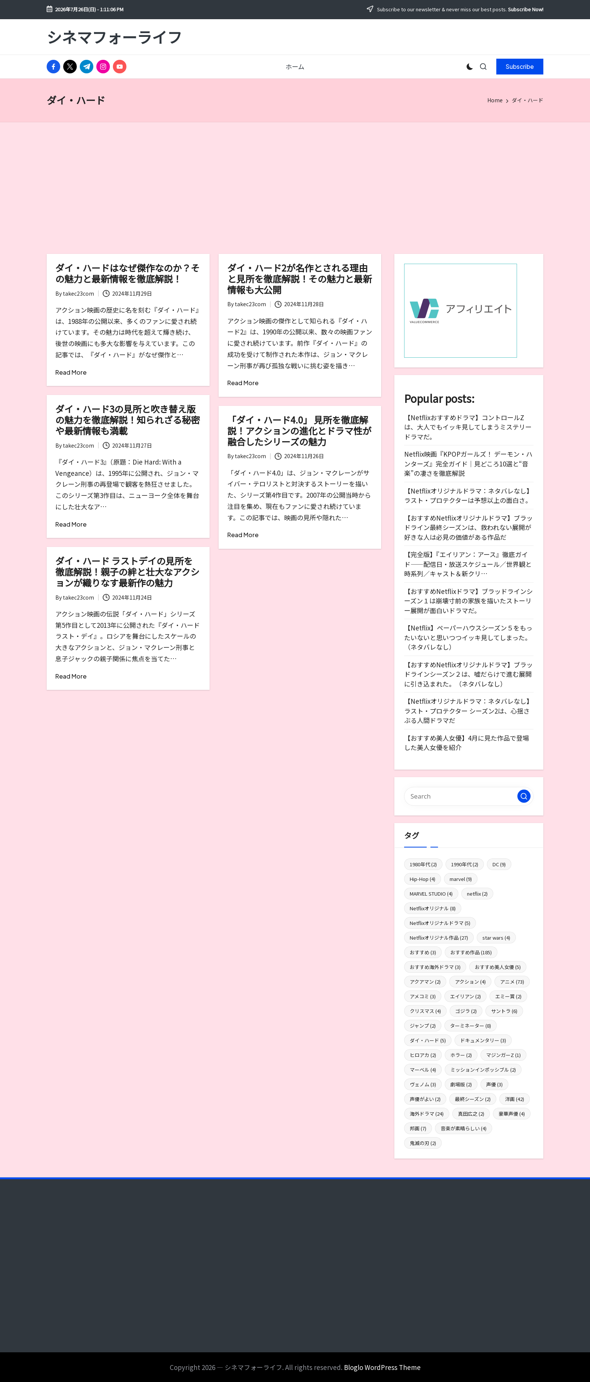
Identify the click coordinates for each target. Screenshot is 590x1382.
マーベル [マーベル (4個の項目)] (423, 1069)
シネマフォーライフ (114, 37)
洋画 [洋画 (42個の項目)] (514, 1099)
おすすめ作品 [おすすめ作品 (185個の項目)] (471, 952)
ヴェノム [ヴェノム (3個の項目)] (423, 1084)
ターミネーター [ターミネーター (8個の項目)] (470, 1025)
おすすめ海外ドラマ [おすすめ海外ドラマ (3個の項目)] (435, 966)
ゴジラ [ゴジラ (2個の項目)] (466, 1010)
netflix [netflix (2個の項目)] (477, 893)
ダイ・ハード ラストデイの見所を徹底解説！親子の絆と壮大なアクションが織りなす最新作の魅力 (127, 571)
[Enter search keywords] (469, 796)
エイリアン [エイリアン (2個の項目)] (465, 996)
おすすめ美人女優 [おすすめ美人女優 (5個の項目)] (498, 966)
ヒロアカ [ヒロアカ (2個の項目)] (423, 1055)
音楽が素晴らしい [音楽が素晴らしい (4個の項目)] (464, 1128)
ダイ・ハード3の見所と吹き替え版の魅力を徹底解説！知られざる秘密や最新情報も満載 (127, 419)
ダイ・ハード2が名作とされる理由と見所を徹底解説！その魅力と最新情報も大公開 (299, 278)
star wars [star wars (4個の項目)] (496, 937)
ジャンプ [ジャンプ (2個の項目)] (423, 1025)
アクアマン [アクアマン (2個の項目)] (425, 981)
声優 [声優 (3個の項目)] (494, 1084)
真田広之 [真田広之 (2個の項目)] (471, 1113)
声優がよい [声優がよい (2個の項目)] (425, 1099)
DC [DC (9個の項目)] (499, 864)
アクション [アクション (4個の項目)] (470, 981)
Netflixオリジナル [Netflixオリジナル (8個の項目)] (433, 908)
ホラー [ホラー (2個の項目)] (461, 1055)
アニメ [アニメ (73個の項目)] (512, 981)
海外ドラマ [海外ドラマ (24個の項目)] (427, 1113)
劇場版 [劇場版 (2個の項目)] (461, 1084)
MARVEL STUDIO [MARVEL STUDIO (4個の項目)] (431, 893)
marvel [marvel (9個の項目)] (461, 878)
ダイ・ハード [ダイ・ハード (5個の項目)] (428, 1040)
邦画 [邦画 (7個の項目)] (418, 1128)
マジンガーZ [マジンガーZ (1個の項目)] (503, 1055)
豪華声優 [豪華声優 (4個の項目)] (512, 1113)
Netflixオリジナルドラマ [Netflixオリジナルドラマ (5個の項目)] (440, 922)
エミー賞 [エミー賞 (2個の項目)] (508, 996)
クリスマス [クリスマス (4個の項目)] (425, 1010)
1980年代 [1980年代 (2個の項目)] (423, 864)
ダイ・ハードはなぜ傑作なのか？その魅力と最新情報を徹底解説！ (127, 273)
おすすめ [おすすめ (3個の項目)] (423, 952)
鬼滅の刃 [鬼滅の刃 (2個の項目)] (423, 1143)
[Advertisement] (295, 178)
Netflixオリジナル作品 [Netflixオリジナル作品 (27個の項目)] (439, 937)
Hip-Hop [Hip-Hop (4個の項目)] (422, 878)
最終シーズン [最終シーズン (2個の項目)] (473, 1099)
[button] (519, 66)
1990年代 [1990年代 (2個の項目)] (464, 864)
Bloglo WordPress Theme (382, 1367)
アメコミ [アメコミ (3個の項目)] (423, 996)
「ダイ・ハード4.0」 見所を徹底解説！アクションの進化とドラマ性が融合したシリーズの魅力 (299, 430)
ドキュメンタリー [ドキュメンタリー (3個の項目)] (483, 1040)
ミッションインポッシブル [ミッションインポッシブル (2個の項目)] (483, 1069)
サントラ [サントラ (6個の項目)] (504, 1010)
